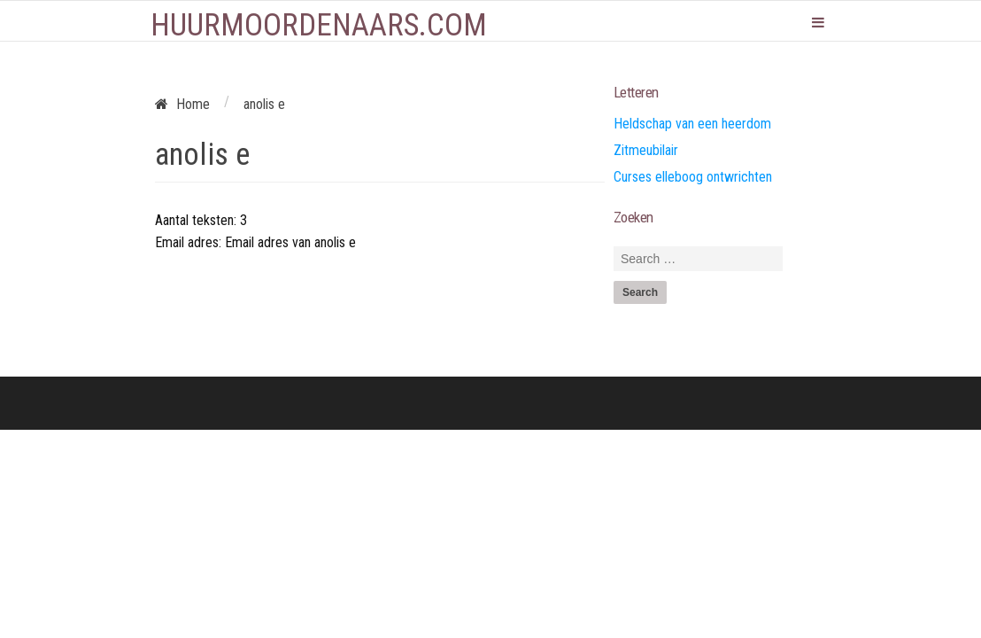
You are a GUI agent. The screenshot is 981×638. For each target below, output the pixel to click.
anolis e (202, 154)
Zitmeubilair (646, 150)
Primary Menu (818, 22)
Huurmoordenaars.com (319, 25)
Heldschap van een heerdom (692, 123)
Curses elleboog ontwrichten (693, 176)
